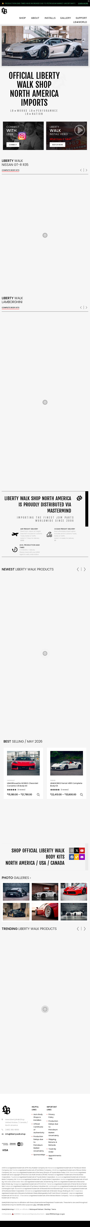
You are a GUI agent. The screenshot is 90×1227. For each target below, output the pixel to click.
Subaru (8, 1180)
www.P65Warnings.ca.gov (55, 1208)
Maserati (18, 1183)
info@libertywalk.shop (15, 1128)
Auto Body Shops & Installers (38, 1111)
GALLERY (65, 12)
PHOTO (7, 872)
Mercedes (7, 1176)
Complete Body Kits (10, 164)
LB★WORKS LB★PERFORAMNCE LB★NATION (34, 106)
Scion (19, 1173)
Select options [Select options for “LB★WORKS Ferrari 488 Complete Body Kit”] (81, 788)
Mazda (66, 1183)
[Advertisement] (45, 818)
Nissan (50, 1162)
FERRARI (52, 774)
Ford (14, 1164)
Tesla (71, 1189)
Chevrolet (23, 1189)
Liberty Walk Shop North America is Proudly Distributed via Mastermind (37, 499)
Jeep (70, 1187)
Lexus (14, 1166)
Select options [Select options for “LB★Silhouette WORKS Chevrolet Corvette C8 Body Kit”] (38, 788)
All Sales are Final (43, 1199)
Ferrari (49, 1178)
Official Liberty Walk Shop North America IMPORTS (34, 83)
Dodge (15, 1178)
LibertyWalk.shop (8, 1203)
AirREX (4, 1162)
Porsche (72, 1166)
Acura (58, 1171)
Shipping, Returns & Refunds (53, 1136)
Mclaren (28, 1185)
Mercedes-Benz (18, 1176)
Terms (54, 1203)
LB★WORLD (80, 16)
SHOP (22, 12)
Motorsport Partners (36, 1203)
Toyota (13, 1171)
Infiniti (54, 1164)
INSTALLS (50, 12)
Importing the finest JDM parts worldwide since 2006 (45, 513)
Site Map (47, 1203)
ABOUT (35, 12)
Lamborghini (53, 1180)
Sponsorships (39, 1148)
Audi (62, 1173)
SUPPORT (81, 12)
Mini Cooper (75, 1185)
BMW (55, 1176)
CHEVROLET (11, 774)
